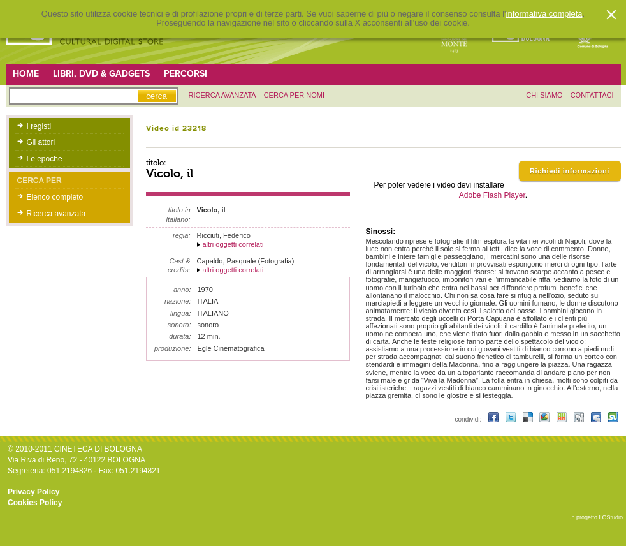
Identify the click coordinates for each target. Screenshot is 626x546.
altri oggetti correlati (233, 244)
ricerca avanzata (222, 95)
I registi (39, 126)
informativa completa (544, 14)
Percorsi (185, 73)
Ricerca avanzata (56, 213)
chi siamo (544, 95)
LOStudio (611, 517)
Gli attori (41, 142)
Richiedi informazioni (569, 171)
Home (26, 73)
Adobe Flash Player (492, 195)
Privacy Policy (33, 491)
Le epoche (44, 158)
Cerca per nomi (294, 95)
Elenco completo (55, 197)
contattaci (592, 95)
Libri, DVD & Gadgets (101, 73)
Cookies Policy (35, 502)
